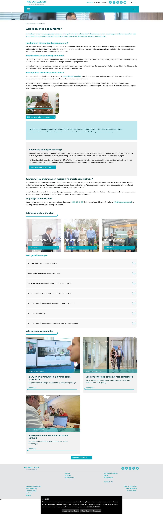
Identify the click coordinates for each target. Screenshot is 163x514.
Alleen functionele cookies (91, 511)
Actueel (106, 475)
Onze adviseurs (69, 477)
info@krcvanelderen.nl (123, 202)
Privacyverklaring (31, 488)
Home (27, 23)
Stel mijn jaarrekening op (41, 167)
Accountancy (41, 23)
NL (131, 2)
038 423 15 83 (77, 202)
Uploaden (97, 2)
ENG (135, 2)
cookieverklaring (93, 507)
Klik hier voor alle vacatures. (38, 117)
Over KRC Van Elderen (111, 473)
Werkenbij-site (108, 481)
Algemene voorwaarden (33, 486)
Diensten (33, 23)
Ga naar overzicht (79, 457)
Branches (68, 475)
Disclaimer (29, 493)
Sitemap (28, 495)
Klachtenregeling (31, 490)
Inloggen (90, 2)
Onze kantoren (108, 477)
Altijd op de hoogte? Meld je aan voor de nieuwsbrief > (130, 488)
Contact (104, 2)
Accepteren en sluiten (70, 511)
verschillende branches (72, 76)
